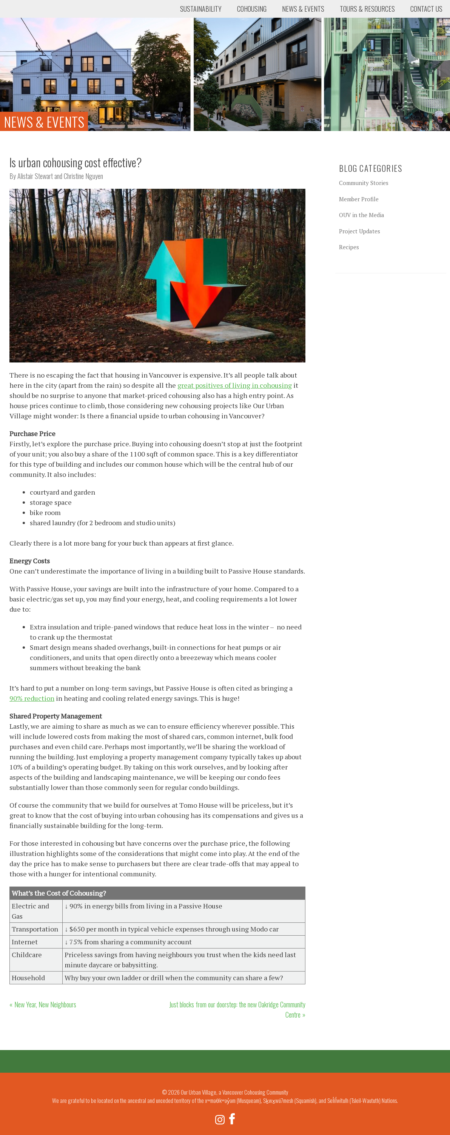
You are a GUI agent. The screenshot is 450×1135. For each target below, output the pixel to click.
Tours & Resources (367, 9)
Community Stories (363, 183)
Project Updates (359, 231)
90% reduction (31, 698)
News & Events (303, 9)
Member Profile (359, 199)
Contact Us (426, 9)
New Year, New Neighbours (45, 1004)
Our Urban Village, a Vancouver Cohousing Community (36, 28)
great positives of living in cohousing (234, 385)
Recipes (349, 247)
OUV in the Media (361, 215)
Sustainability (201, 9)
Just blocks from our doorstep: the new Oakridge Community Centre (237, 1009)
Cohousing (252, 9)
